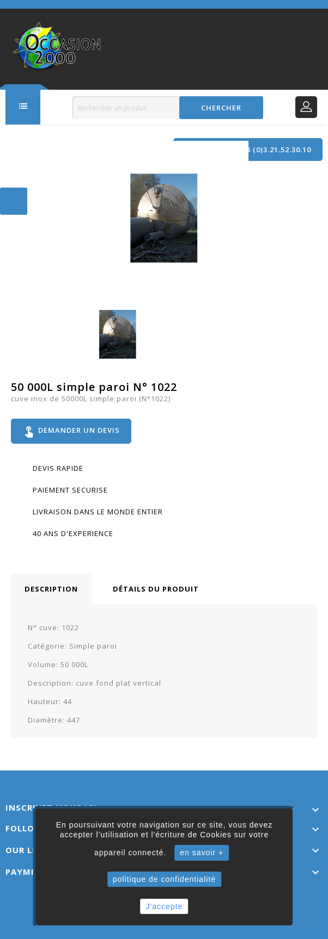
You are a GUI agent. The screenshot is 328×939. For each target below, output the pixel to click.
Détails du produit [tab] (156, 589)
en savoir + (201, 852)
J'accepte (164, 906)
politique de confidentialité (164, 879)
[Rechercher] (167, 107)
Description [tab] (51, 589)
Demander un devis (71, 431)
